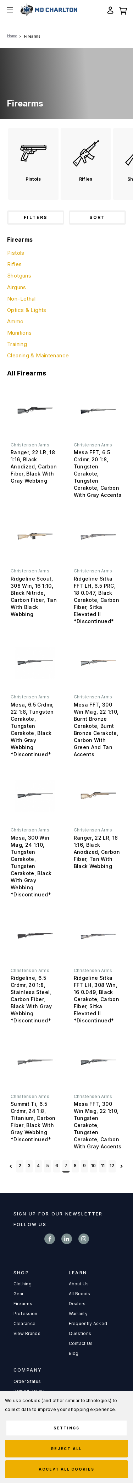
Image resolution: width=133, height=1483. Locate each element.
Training (17, 344)
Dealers (77, 1303)
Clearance (24, 1323)
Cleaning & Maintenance (38, 355)
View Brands (26, 1333)
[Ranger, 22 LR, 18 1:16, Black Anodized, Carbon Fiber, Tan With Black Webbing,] (98, 795)
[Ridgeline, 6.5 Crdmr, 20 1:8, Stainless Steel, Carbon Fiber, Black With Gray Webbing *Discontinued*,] (35, 936)
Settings (66, 1428)
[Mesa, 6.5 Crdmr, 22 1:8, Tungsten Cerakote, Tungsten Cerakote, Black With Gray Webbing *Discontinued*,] (35, 662)
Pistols (15, 252)
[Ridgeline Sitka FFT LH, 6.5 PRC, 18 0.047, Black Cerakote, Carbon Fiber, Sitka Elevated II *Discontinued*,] (98, 536)
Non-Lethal (21, 298)
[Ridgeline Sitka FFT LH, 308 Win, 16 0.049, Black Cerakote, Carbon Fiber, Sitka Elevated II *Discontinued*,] (98, 936)
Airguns (16, 287)
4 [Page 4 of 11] (38, 1165)
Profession (25, 1313)
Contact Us (81, 1343)
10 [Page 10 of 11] (93, 1165)
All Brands (79, 1293)
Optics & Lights (26, 310)
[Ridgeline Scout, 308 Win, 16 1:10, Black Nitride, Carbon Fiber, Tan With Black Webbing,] (35, 536)
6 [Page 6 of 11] (56, 1165)
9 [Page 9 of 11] (84, 1165)
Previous (11, 1166)
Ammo (15, 321)
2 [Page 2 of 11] (19, 1165)
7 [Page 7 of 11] (66, 1165)
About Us (79, 1283)
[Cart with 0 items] (123, 10)
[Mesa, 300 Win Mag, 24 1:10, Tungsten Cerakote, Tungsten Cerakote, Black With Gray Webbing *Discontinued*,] (35, 795)
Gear (18, 1293)
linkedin (67, 1239)
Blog (74, 1353)
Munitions (19, 332)
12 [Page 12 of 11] (112, 1165)
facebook (49, 1239)
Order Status (27, 1381)
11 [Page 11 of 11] (103, 1165)
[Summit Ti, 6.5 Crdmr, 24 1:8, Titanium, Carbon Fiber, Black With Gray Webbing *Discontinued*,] (35, 1062)
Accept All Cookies (67, 1469)
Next (121, 1166)
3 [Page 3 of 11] (29, 1165)
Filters (36, 217)
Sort (97, 217)
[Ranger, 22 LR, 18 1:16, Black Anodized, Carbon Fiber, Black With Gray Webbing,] (35, 410)
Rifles (14, 264)
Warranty (78, 1313)
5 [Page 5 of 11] (47, 1165)
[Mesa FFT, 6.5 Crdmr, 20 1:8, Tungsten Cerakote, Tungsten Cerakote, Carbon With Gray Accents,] (98, 410)
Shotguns (19, 275)
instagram (84, 1239)
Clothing (22, 1283)
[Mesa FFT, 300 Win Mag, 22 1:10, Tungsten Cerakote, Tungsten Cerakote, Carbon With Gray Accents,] (98, 1062)
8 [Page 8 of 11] (75, 1165)
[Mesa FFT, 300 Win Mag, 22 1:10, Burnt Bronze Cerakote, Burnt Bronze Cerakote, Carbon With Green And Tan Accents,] (98, 662)
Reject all (66, 1448)
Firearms (22, 1303)
